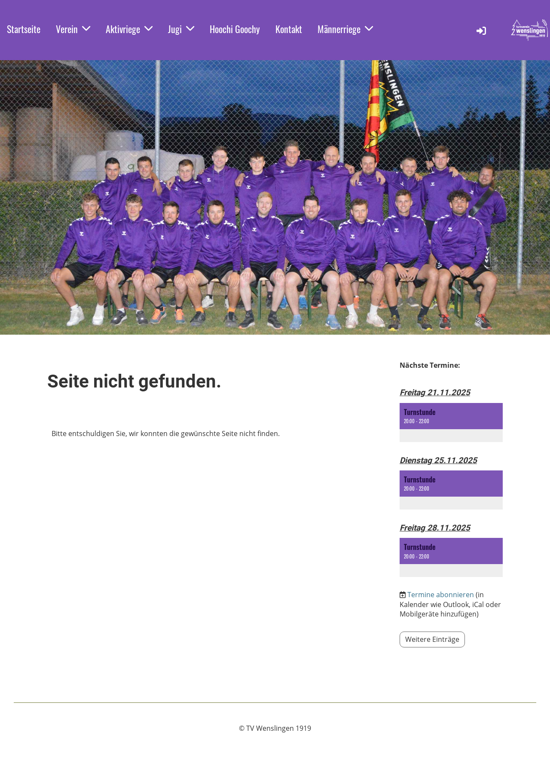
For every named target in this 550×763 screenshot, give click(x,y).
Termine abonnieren (440, 594)
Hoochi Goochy (235, 29)
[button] (451, 422)
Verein (73, 29)
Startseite (23, 29)
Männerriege (345, 29)
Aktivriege (129, 29)
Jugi (181, 29)
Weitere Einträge (432, 639)
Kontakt (288, 29)
